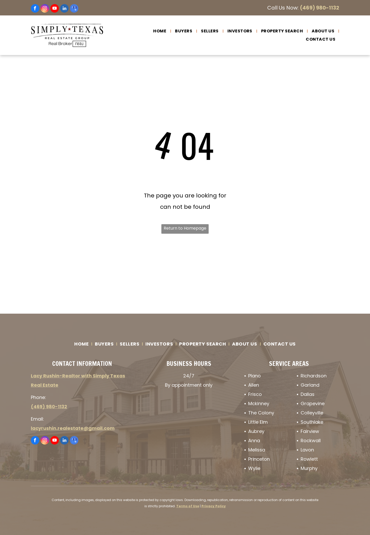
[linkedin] (64, 9)
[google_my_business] (74, 9)
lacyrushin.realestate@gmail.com (73, 428)
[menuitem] (160, 31)
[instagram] (45, 9)
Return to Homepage (185, 228)
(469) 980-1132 (319, 7)
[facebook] (35, 9)
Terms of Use (187, 506)
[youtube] (54, 9)
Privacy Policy (213, 506)
